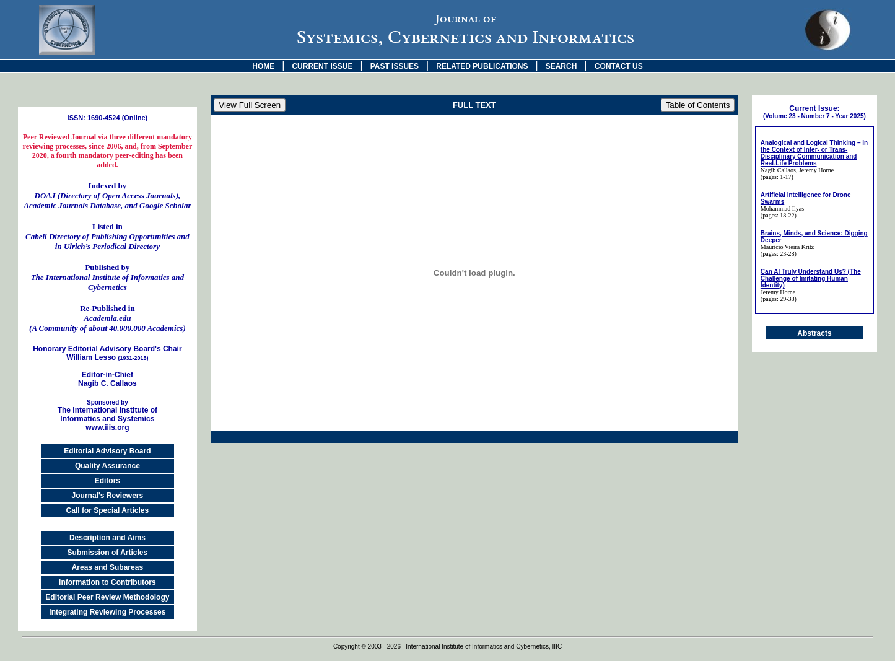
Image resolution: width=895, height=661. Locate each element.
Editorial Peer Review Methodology (107, 597)
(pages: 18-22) (779, 215)
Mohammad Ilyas (782, 208)
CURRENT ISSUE (322, 66)
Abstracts (814, 333)
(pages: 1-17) (777, 176)
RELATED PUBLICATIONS (482, 66)
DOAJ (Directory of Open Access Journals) (106, 195)
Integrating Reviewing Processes (107, 612)
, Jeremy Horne (815, 170)
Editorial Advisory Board (107, 451)
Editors (107, 480)
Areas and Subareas (107, 567)
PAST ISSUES (394, 66)
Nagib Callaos (778, 170)
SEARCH (561, 66)
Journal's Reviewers (108, 495)
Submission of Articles (108, 552)
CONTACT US (619, 66)
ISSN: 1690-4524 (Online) (108, 117)
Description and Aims (107, 537)
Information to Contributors (107, 582)
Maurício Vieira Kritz (787, 246)
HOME (263, 66)
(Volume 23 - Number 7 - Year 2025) (814, 116)
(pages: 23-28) (779, 253)
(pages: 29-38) (779, 298)
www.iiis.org (107, 427)
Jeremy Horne (778, 292)
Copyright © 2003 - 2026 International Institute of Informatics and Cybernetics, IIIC (447, 646)
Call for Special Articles (107, 510)
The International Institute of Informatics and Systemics (107, 411)
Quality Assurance (107, 466)
